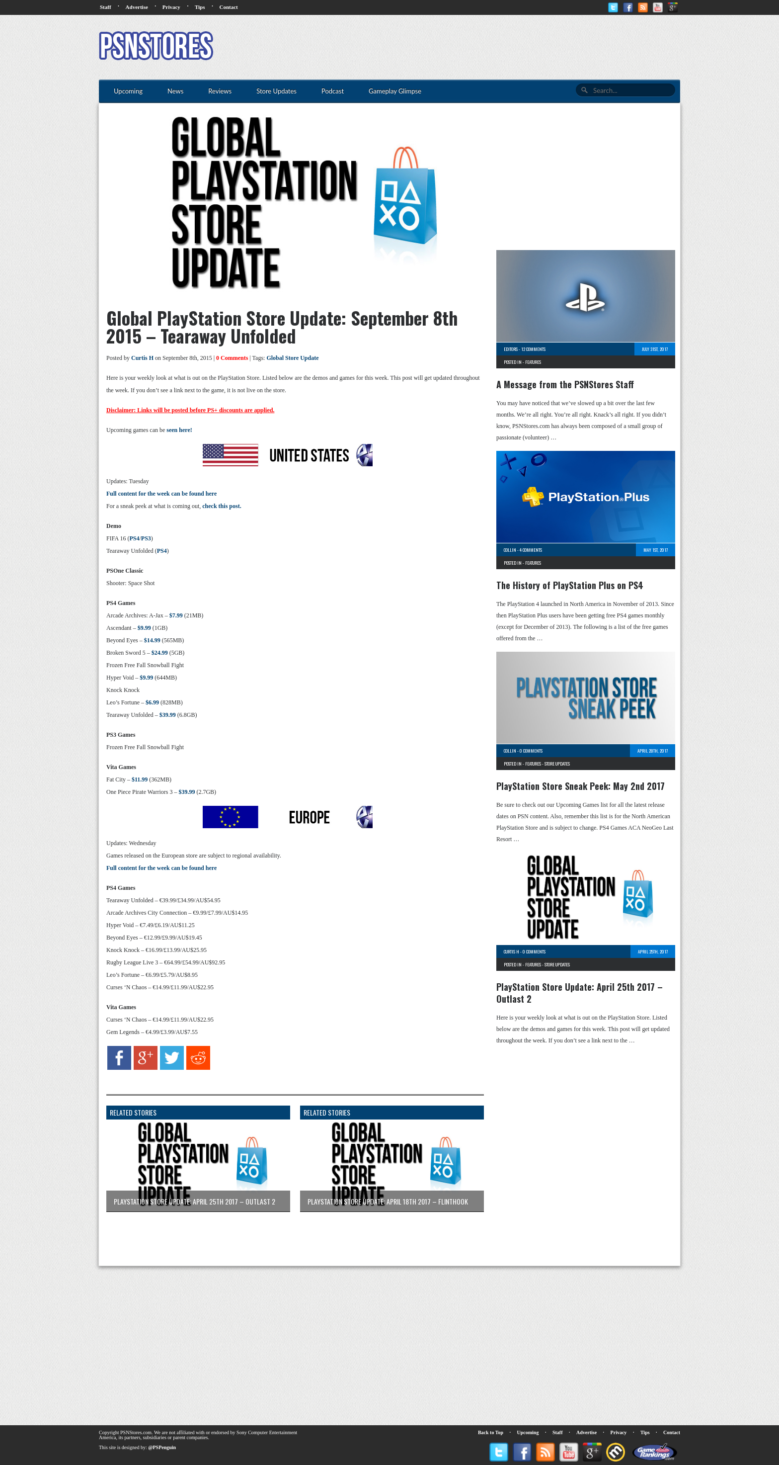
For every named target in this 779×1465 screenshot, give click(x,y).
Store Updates (557, 763)
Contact (228, 7)
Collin (510, 549)
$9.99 (144, 627)
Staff (105, 7)
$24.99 (160, 652)
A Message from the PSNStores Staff (565, 384)
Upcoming (528, 1432)
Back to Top (490, 1432)
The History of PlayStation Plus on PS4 (569, 585)
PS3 (146, 538)
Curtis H (142, 357)
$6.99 (152, 702)
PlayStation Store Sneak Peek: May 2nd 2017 (580, 785)
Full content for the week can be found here (161, 493)
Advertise (137, 7)
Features (533, 361)
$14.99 (152, 640)
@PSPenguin (162, 1447)
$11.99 (140, 779)
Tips (200, 7)
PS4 (134, 538)
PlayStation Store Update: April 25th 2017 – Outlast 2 (579, 992)
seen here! (179, 430)
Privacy (171, 7)
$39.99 (167, 714)
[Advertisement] (499, 47)
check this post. (221, 506)
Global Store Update (292, 357)
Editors (511, 348)
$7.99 (176, 615)
